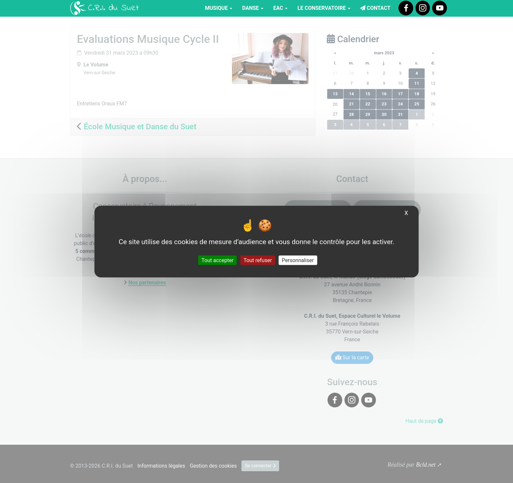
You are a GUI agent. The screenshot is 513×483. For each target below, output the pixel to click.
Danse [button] (252, 8)
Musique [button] (219, 8)
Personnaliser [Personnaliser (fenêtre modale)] (298, 260)
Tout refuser (258, 260)
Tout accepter (218, 260)
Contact (375, 8)
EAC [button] (280, 8)
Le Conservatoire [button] (323, 8)
